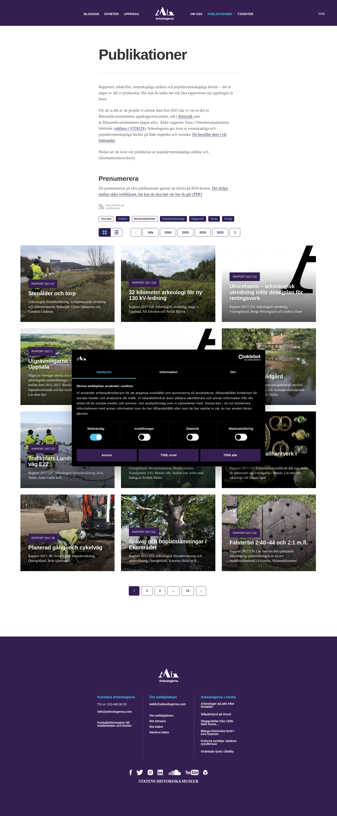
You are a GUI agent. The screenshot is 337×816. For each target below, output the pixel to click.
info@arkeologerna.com (114, 711)
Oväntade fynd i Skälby (217, 751)
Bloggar (91, 14)
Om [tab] (233, 372)
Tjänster (245, 14)
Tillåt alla (230, 455)
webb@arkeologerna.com (167, 704)
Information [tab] (168, 372)
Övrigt (228, 218)
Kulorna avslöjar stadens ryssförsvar (219, 742)
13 (188, 590)
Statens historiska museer (168, 781)
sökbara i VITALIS (129, 128)
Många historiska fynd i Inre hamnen (217, 732)
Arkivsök (185, 116)
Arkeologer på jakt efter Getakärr (217, 705)
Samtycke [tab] (104, 372)
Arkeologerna (164, 14)
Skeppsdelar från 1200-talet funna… (217, 723)
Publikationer (220, 14)
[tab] (168, 232)
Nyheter (111, 14)
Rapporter (197, 218)
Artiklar (122, 218)
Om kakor (156, 726)
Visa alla (106, 218)
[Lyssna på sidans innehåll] (312, 14)
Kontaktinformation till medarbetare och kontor (114, 724)
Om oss (196, 14)
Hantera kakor (159, 732)
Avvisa (107, 455)
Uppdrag (131, 14)
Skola (214, 218)
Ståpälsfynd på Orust (216, 714)
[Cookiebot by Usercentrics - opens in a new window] (241, 358)
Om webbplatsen (161, 715)
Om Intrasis (157, 721)
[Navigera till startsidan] (168, 681)
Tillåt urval (169, 455)
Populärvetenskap (173, 218)
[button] (303, 14)
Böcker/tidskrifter (144, 218)
